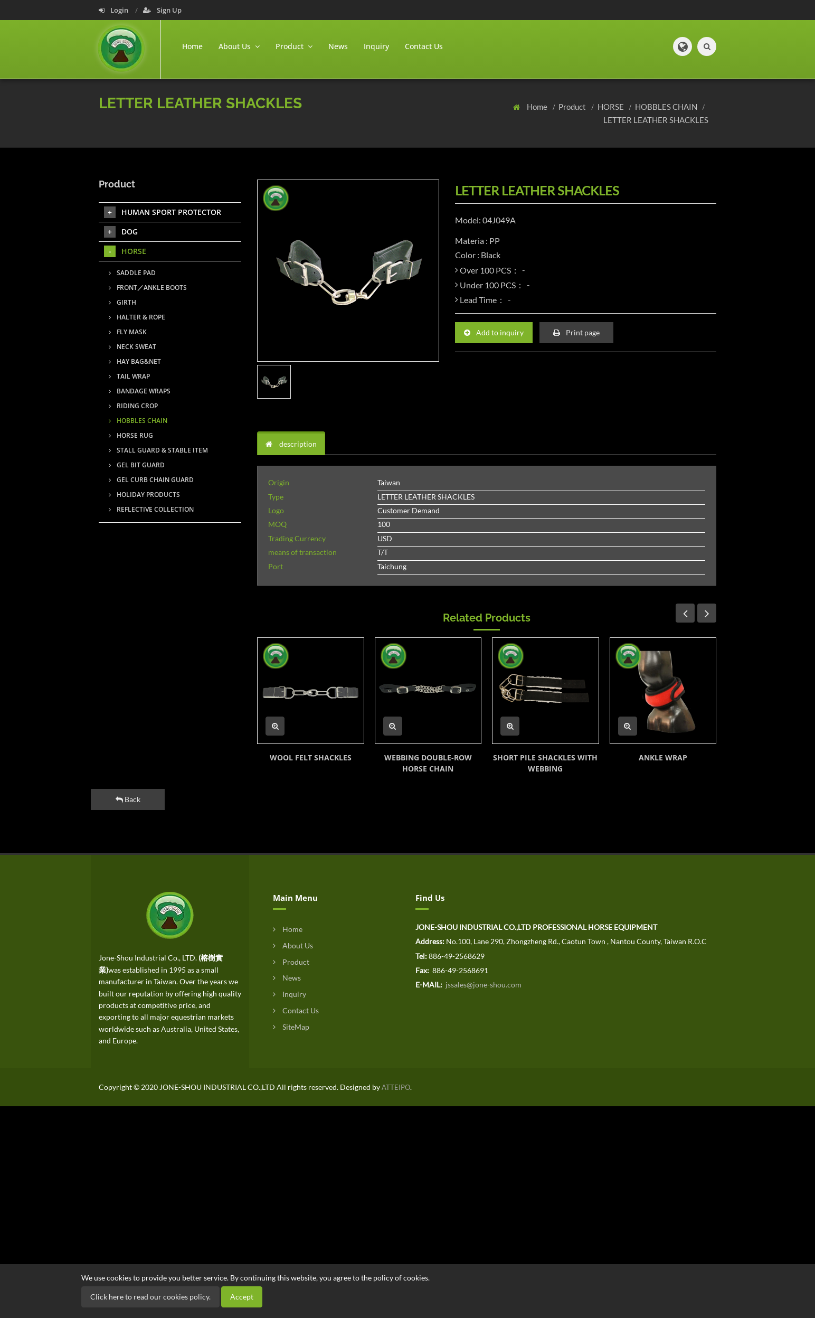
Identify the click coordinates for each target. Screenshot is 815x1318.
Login (114, 10)
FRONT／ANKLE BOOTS (148, 287)
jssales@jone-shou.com (483, 984)
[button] (682, 46)
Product (572, 106)
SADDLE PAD (132, 272)
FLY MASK (128, 331)
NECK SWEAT (132, 346)
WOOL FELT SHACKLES (311, 757)
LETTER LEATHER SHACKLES (655, 120)
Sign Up (162, 10)
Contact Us (424, 46)
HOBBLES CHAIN (667, 106)
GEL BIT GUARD (137, 464)
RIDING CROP (133, 405)
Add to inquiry (494, 332)
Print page (576, 332)
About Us (293, 945)
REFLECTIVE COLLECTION (151, 509)
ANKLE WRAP (663, 757)
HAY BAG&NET (135, 361)
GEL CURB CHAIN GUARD (151, 479)
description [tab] (291, 443)
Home (192, 46)
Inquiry (376, 46)
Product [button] (294, 46)
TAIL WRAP (129, 376)
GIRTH (122, 302)
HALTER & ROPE (137, 317)
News (338, 46)
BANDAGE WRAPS (139, 391)
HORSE (612, 106)
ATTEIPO (395, 1087)
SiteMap (291, 1026)
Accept (241, 1296)
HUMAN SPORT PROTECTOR (162, 212)
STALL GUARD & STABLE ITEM (158, 450)
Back (128, 799)
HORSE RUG (131, 435)
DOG (121, 232)
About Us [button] (239, 46)
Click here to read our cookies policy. (150, 1296)
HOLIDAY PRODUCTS (144, 494)
